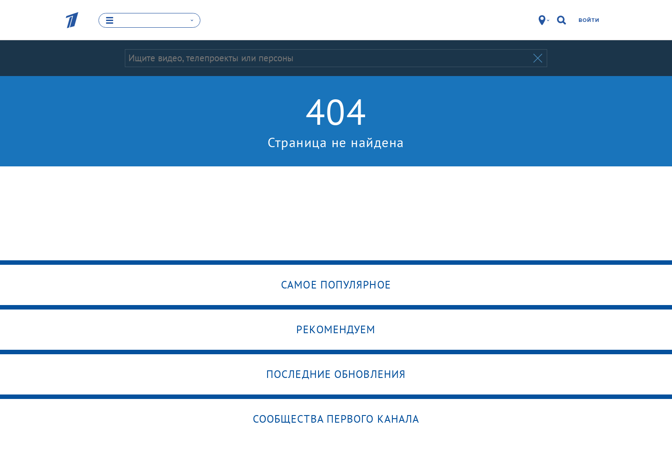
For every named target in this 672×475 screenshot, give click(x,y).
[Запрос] (328, 58)
